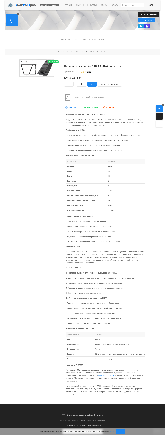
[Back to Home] (22, 5)
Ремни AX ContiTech (97, 52)
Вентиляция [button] (66, 39)
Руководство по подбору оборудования (84, 97)
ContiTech (80, 52)
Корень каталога (65, 52)
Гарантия (80, 5)
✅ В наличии (53, 61)
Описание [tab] (71, 107)
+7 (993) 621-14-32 (146, 20)
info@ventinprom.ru (148, 14)
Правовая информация (96, 421)
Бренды (68, 5)
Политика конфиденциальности (72, 421)
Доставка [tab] (108, 107)
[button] (159, 116)
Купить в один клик (109, 84)
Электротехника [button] (96, 39)
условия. (111, 431)
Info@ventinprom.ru (106, 375)
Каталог (92, 5)
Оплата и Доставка (109, 5)
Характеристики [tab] (89, 107)
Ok (121, 431)
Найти (150, 5)
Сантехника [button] (80, 39)
